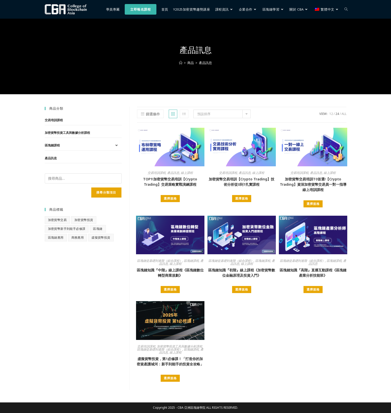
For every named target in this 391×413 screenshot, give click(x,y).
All (343, 114)
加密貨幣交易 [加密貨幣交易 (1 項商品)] (57, 220)
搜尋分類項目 (106, 192)
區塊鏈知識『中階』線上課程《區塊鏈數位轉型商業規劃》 (170, 273)
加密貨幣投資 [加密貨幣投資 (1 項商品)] (83, 220)
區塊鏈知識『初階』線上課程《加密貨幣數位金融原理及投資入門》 (241, 273)
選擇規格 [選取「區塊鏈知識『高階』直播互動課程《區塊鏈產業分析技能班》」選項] (313, 289)
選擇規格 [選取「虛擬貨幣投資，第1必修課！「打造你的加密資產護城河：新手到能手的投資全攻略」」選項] (170, 378)
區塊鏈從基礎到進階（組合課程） (159, 261)
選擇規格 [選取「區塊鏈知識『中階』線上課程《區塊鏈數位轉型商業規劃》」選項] (170, 289)
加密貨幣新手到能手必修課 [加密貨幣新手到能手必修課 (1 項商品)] (66, 229)
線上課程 (187, 173)
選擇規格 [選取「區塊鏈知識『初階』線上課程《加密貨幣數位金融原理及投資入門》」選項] (241, 289)
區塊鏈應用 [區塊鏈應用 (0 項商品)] (56, 237)
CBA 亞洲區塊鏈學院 (191, 407)
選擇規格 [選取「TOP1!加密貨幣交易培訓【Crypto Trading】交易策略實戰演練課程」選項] (170, 198)
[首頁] (180, 62)
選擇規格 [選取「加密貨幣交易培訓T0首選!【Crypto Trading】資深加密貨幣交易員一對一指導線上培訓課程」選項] (313, 204)
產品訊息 (205, 62)
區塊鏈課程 (191, 261)
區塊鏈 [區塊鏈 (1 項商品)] (97, 229)
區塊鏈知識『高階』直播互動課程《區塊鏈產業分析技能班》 (313, 273)
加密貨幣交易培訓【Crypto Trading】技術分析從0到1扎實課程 (241, 182)
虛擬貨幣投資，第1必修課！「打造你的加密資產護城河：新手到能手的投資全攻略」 (170, 361)
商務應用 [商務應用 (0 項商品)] (77, 237)
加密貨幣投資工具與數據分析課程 (179, 346)
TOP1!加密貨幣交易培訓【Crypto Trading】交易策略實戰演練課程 (170, 182)
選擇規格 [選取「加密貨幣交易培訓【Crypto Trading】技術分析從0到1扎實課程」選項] (241, 198)
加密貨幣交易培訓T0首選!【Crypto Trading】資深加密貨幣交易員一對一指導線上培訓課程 (313, 184)
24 (337, 114)
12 (331, 114)
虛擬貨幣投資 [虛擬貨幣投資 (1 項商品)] (101, 237)
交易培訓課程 (157, 173)
